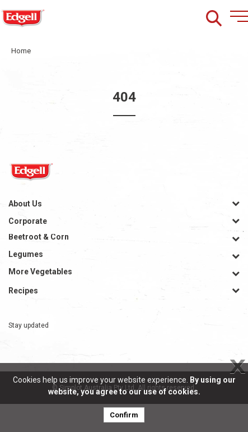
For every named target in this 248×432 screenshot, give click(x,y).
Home (21, 51)
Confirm (124, 415)
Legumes (25, 254)
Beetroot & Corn (38, 236)
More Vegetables (40, 271)
